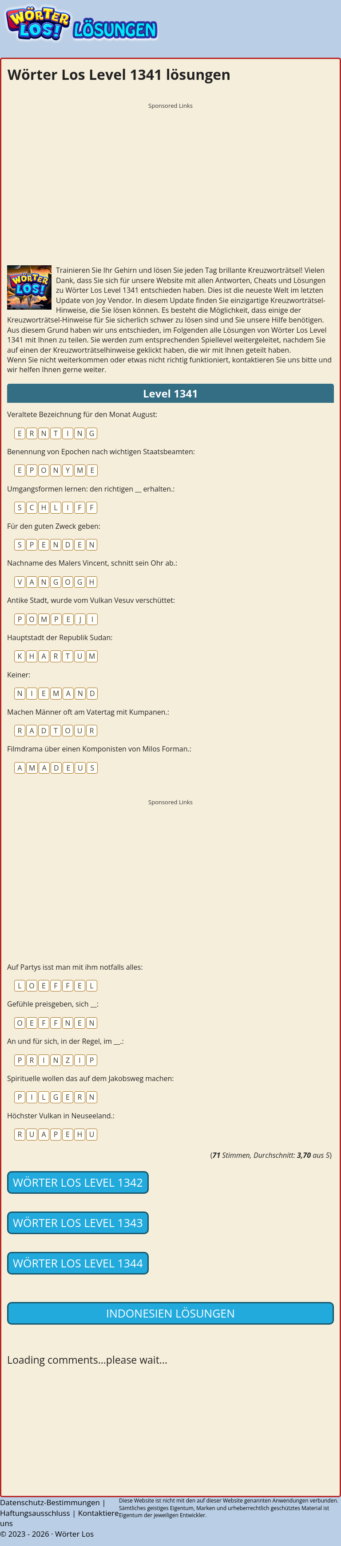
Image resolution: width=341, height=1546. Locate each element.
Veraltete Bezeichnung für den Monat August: (82, 414)
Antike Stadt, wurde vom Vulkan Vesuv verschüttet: (91, 600)
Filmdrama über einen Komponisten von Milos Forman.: (99, 749)
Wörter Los (74, 1534)
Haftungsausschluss (35, 1513)
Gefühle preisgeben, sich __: (53, 1004)
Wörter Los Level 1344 (78, 1263)
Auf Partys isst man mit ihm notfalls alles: (75, 967)
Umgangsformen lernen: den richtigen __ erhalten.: (91, 489)
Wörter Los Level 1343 (78, 1222)
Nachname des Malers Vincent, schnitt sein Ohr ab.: (92, 563)
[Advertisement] (170, 175)
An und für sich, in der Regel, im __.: (65, 1041)
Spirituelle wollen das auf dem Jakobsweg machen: (90, 1078)
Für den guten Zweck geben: (53, 526)
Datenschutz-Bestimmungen (50, 1502)
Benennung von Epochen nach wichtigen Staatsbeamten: (101, 451)
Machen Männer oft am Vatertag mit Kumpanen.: (88, 712)
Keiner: (18, 675)
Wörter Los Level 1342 (78, 1182)
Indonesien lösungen (170, 1313)
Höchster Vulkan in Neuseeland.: (61, 1116)
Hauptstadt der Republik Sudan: (60, 637)
